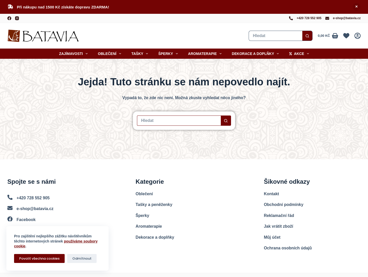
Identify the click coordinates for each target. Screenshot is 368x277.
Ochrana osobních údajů (288, 248)
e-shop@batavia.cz (347, 18)
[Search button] (307, 36)
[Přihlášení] (357, 36)
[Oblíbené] (346, 36)
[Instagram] (17, 18)
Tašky (140, 54)
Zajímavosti (74, 54)
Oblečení (110, 54)
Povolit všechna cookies (39, 258)
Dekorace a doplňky (256, 54)
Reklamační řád (279, 215)
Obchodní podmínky (283, 204)
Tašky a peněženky (154, 204)
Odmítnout (81, 258)
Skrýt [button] (356, 7)
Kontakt (271, 194)
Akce (300, 54)
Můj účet (272, 237)
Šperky (169, 54)
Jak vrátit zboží (278, 226)
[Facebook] (9, 18)
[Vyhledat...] (275, 36)
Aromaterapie (206, 54)
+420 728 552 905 (309, 18)
